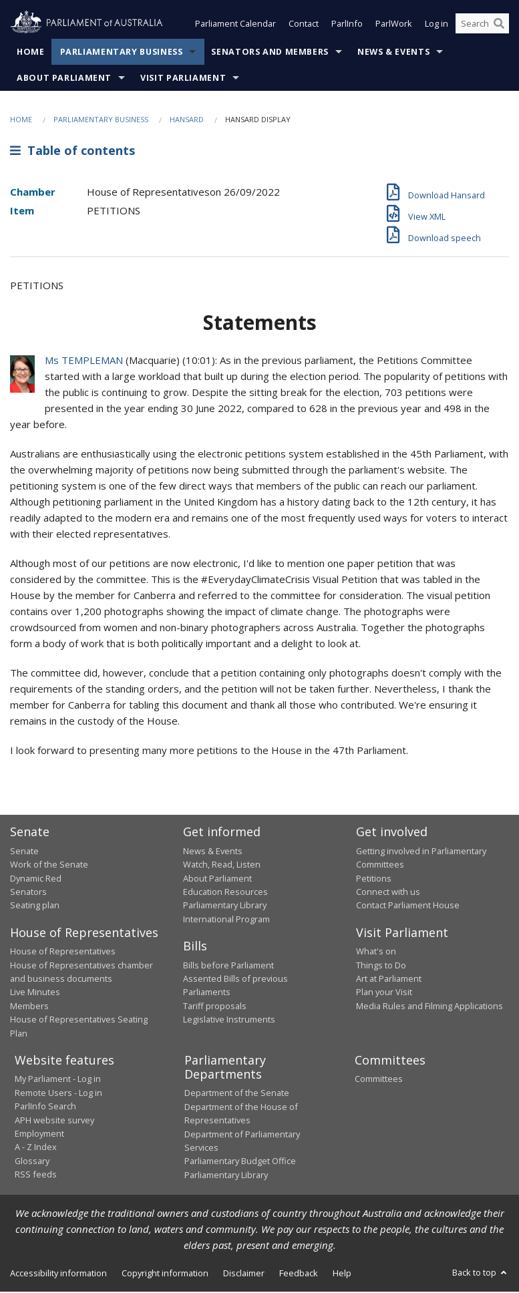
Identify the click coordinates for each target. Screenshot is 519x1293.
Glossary (32, 1162)
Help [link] (342, 1274)
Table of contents (72, 152)
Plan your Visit (384, 993)
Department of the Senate (236, 1094)
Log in (436, 25)
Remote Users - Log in (58, 1094)
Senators (28, 893)
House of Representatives (63, 952)
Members (29, 1007)
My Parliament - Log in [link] (58, 1080)
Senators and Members (270, 53)
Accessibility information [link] (58, 1274)
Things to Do (381, 966)
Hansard (187, 121)
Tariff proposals (214, 1007)
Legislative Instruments (229, 1020)
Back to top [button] (480, 1274)
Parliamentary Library (225, 906)
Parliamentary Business (121, 53)
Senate (24, 852)
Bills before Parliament (228, 966)
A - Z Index (36, 1148)
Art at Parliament (388, 980)
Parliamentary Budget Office (240, 1162)
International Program (226, 920)
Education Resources (225, 893)
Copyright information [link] (165, 1274)
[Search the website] (482, 25)
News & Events (393, 53)
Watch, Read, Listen (222, 866)
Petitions (373, 879)
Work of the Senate (49, 866)
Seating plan (34, 906)
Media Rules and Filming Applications (429, 1007)
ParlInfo (347, 25)
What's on (376, 952)
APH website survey (54, 1121)
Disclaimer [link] (244, 1274)
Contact (304, 25)
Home (31, 53)
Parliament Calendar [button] (235, 25)
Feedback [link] (298, 1274)
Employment (39, 1135)
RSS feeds (36, 1175)
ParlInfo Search (45, 1107)
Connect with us (388, 893)
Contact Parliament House (408, 906)
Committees (379, 1080)
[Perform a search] (499, 25)
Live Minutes (35, 993)
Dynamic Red (35, 879)
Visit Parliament (183, 79)
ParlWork (393, 25)
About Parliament (64, 79)
